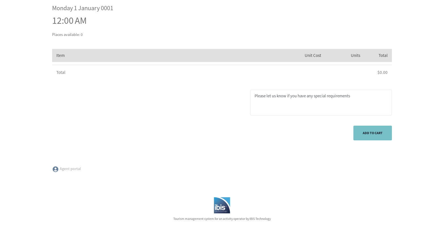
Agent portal (66, 168)
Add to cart (373, 133)
